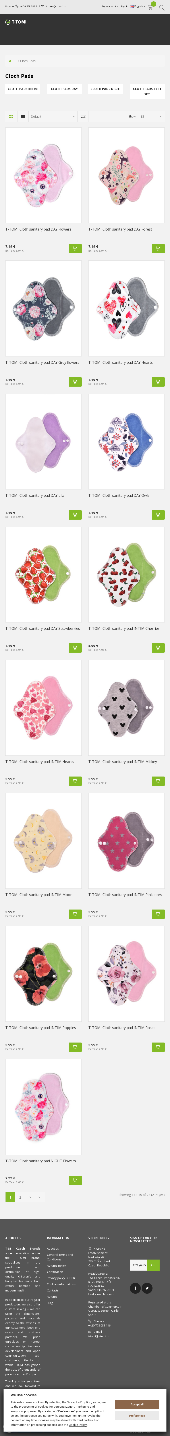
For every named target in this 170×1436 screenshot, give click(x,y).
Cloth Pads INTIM (23, 89)
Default (36, 116)
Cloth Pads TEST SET (147, 91)
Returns (52, 1297)
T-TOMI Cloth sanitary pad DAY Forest (120, 229)
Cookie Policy (78, 1424)
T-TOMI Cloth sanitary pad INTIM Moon (38, 894)
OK (153, 1265)
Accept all (137, 1404)
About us (53, 1248)
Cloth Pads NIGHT (106, 89)
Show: (132, 116)
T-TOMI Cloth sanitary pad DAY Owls (118, 495)
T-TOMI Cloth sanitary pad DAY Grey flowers (42, 362)
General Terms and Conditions (60, 1257)
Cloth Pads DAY (64, 89)
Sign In (124, 6)
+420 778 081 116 (30, 6)
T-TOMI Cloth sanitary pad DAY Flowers (38, 229)
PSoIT (149, 1432)
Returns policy (56, 1266)
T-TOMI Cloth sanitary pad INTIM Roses (121, 1027)
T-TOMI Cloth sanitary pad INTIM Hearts (39, 761)
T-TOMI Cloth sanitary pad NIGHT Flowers (40, 1160)
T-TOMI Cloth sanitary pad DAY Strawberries (42, 628)
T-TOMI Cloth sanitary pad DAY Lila (34, 495)
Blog (50, 1303)
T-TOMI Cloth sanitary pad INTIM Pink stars (125, 894)
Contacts (53, 1290)
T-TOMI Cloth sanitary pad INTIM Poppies (40, 1027)
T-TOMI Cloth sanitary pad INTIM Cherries (124, 628)
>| (40, 1197)
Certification (55, 1272)
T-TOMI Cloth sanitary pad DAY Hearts (120, 362)
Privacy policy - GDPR (61, 1278)
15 (142, 116)
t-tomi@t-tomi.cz (56, 6)
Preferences (137, 1415)
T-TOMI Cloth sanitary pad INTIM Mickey (122, 761)
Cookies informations (61, 1284)
